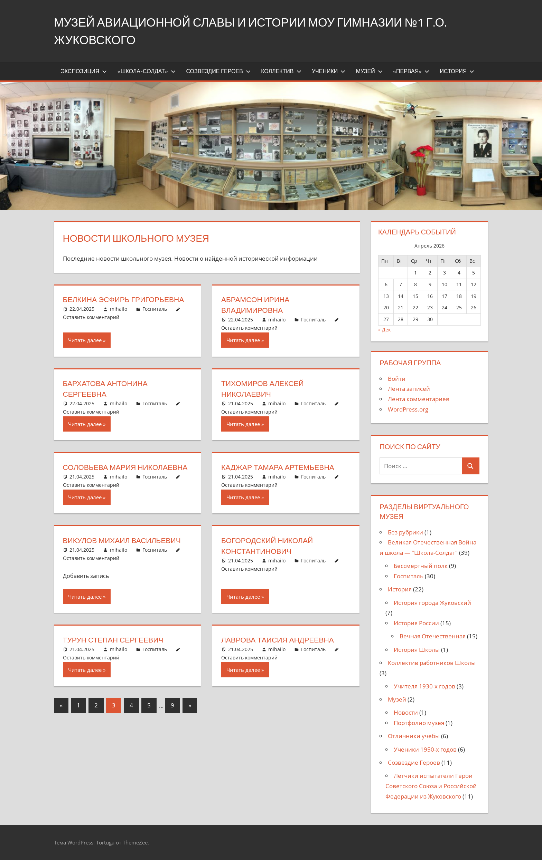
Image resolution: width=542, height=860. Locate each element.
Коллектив (281, 71)
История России (416, 623)
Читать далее (85, 340)
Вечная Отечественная (433, 636)
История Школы (417, 650)
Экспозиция (83, 71)
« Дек (384, 329)
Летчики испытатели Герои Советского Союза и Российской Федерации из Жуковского (431, 786)
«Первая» (411, 71)
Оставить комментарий (91, 317)
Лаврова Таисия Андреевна (279, 650)
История (457, 71)
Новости (406, 712)
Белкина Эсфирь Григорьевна (126, 299)
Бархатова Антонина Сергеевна (107, 388)
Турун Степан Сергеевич (115, 650)
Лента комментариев (418, 399)
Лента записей (409, 389)
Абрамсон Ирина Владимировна (256, 304)
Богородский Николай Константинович (269, 556)
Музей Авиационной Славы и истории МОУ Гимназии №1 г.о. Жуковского (261, 30)
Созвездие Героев (218, 71)
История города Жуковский (432, 603)
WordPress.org (408, 409)
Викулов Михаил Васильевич (124, 551)
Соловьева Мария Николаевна (101, 472)
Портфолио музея (419, 723)
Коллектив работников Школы (432, 663)
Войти (396, 379)
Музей (369, 71)
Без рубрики (405, 532)
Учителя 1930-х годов (424, 686)
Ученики (328, 71)
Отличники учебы (414, 736)
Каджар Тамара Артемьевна (280, 467)
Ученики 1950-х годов (425, 749)
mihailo (118, 309)
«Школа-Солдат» (147, 71)
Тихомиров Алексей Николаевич (264, 388)
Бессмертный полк (421, 566)
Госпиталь (154, 309)
